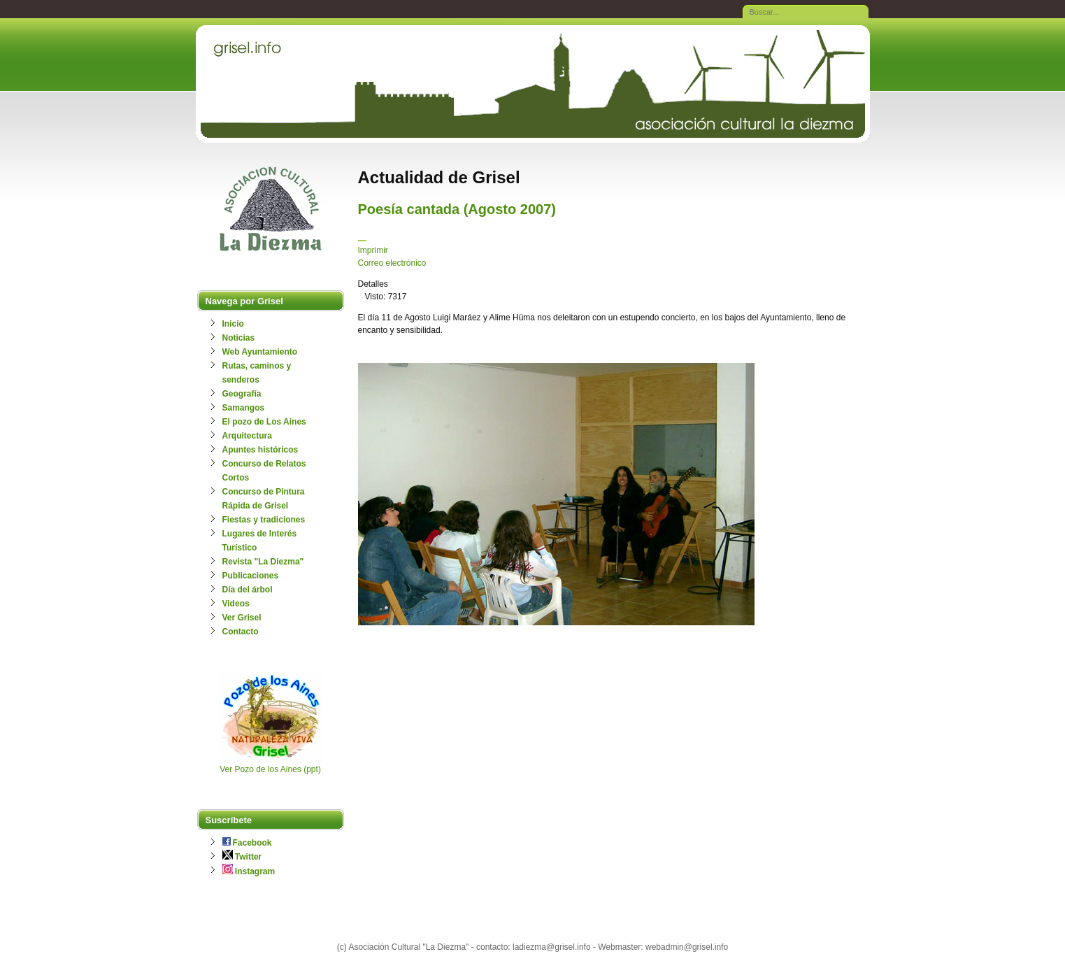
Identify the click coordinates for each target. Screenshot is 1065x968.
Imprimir (373, 250)
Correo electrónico (392, 263)
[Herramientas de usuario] (362, 240)
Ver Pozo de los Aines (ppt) (270, 769)
